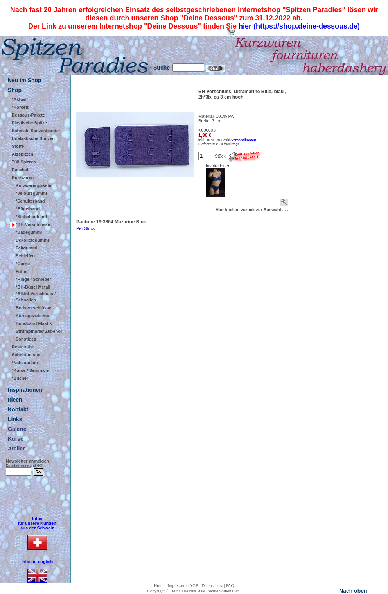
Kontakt (18, 409)
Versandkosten (243, 140)
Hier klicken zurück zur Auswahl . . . (252, 209)
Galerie (17, 429)
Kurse (15, 439)
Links (15, 419)
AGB (193, 585)
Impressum (177, 585)
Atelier (16, 448)
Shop (15, 90)
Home (159, 585)
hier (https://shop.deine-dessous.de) (299, 26)
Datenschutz (212, 585)
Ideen (15, 400)
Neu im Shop (24, 80)
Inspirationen (25, 390)
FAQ (230, 585)
